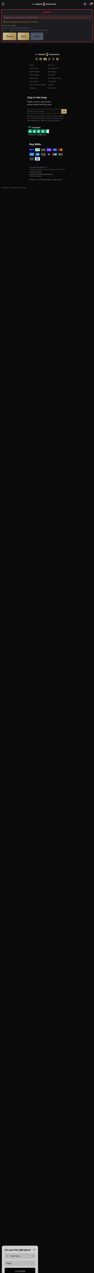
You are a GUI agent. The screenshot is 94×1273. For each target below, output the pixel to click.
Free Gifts (51, 75)
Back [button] (23, 36)
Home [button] (37, 36)
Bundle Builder (35, 72)
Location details (10, 25)
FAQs (32, 65)
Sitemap (33, 88)
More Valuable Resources (15, 187)
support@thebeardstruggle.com (41, 174)
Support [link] (51, 85)
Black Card (34, 78)
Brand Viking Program (38, 85)
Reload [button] (9, 36)
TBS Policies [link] (34, 81)
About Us (51, 65)
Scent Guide (34, 75)
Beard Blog (52, 72)
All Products (34, 68)
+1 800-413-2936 (35, 172)
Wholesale (52, 81)
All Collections (53, 68)
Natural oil (52, 88)
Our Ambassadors (54, 78)
